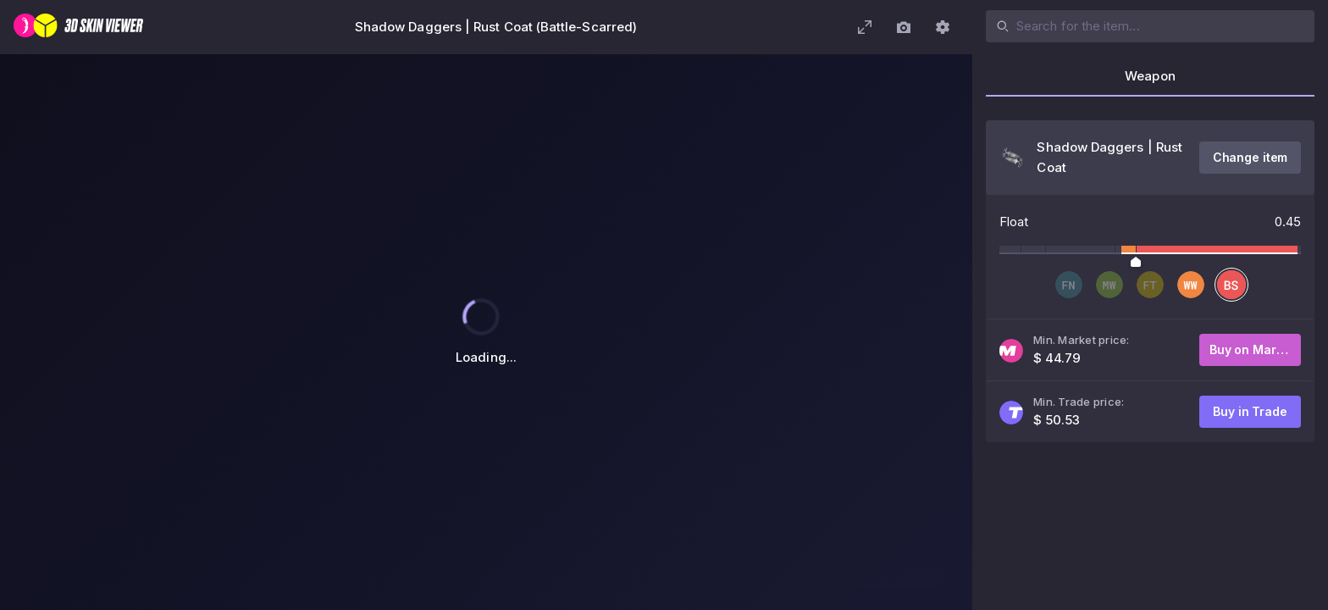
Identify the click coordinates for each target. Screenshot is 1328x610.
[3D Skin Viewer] (78, 27)
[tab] (1150, 81)
